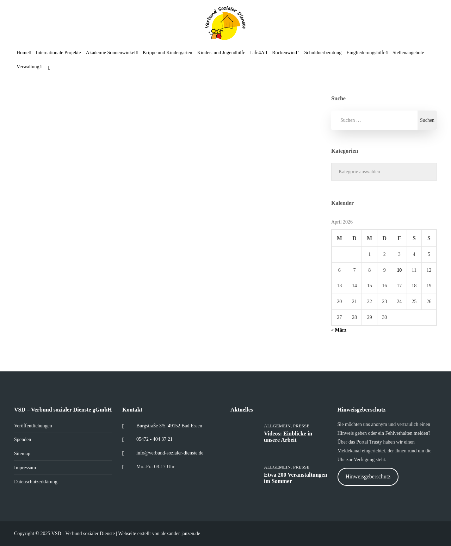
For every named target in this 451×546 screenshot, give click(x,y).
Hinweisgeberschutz (367, 476)
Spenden (22, 439)
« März (338, 330)
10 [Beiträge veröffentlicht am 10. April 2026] (399, 270)
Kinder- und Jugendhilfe (221, 52)
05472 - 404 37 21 (154, 439)
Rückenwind (284, 52)
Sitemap (22, 453)
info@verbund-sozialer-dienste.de (169, 453)
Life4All (258, 52)
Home (23, 52)
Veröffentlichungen (33, 425)
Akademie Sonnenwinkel (111, 52)
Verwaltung (28, 66)
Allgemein (277, 425)
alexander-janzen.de (180, 533)
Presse (301, 425)
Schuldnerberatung (322, 52)
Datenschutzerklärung (35, 481)
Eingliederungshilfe (365, 52)
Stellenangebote (408, 52)
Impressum (25, 467)
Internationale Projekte (58, 52)
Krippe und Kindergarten (167, 52)
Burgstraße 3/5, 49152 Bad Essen (169, 425)
